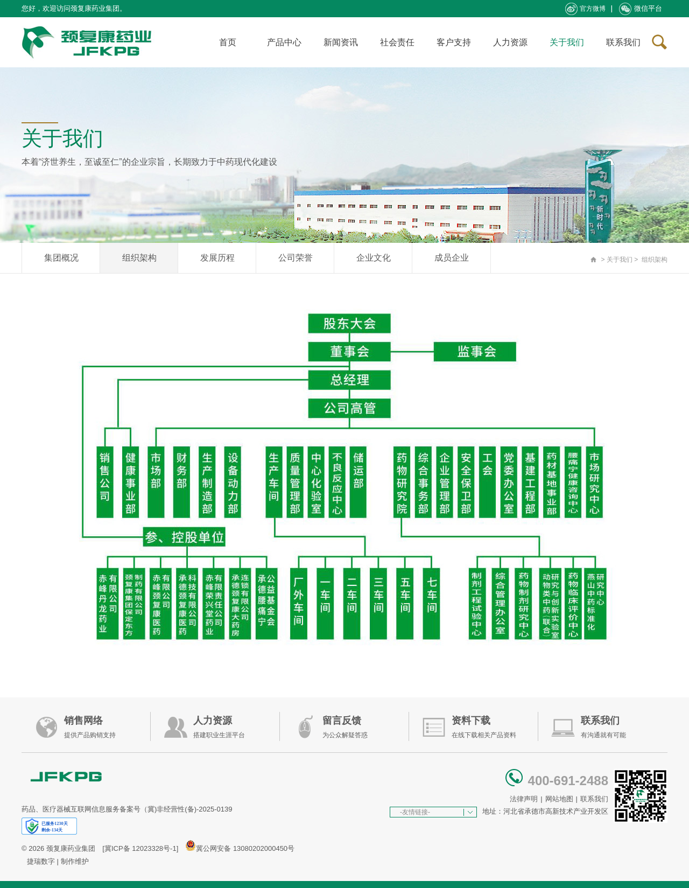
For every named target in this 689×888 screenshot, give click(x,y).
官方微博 (585, 9)
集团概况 (61, 257)
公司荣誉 (295, 257)
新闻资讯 (341, 42)
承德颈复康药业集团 (89, 42)
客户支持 (454, 42)
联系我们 (623, 42)
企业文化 (373, 257)
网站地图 (559, 799)
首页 (227, 42)
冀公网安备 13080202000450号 (245, 848)
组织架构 (139, 257)
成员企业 (451, 257)
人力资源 (510, 42)
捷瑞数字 (41, 861)
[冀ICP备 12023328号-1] (140, 848)
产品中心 (284, 42)
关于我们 (567, 42)
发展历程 (217, 257)
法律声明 (524, 799)
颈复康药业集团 (70, 848)
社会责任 (397, 42)
